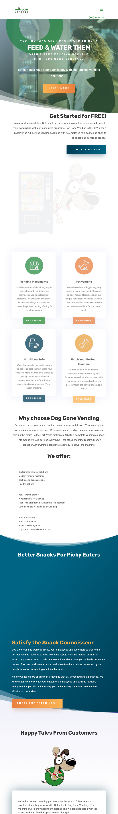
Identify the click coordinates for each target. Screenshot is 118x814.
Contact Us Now (86, 149)
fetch (63, 498)
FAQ (16, 812)
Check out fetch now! (37, 537)
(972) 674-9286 (96, 17)
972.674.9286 (24, 796)
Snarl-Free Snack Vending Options (86, 778)
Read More (34, 233)
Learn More (59, 88)
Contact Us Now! (59, 743)
